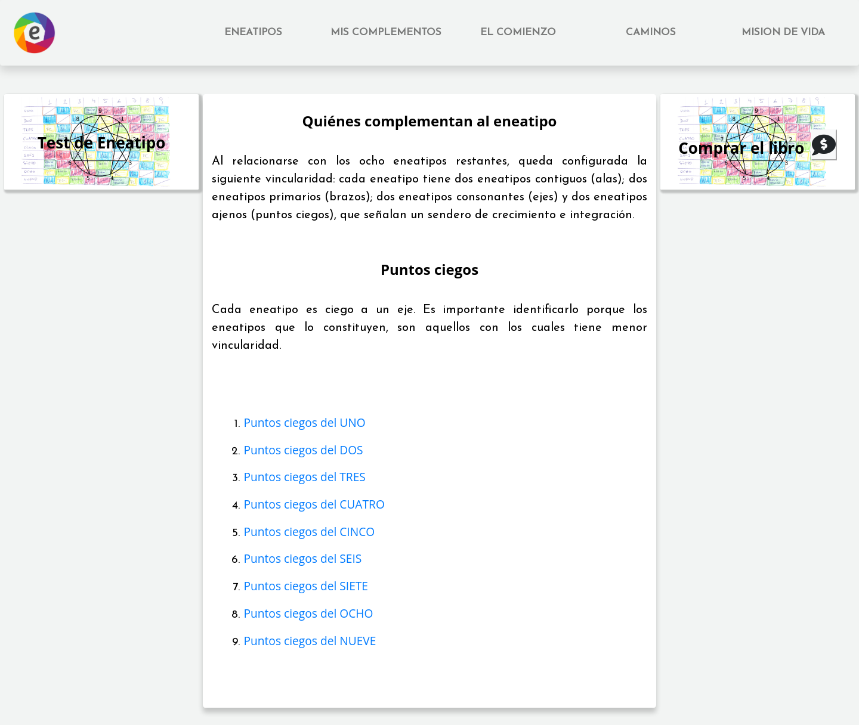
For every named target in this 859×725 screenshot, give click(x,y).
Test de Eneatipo (101, 142)
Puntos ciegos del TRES (304, 477)
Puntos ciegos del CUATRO (313, 504)
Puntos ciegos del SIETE (305, 586)
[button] (253, 32)
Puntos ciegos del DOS (303, 450)
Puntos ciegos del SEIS (302, 558)
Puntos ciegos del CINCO (309, 531)
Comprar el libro (741, 148)
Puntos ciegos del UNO (304, 422)
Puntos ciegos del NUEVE (309, 641)
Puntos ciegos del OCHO (308, 613)
